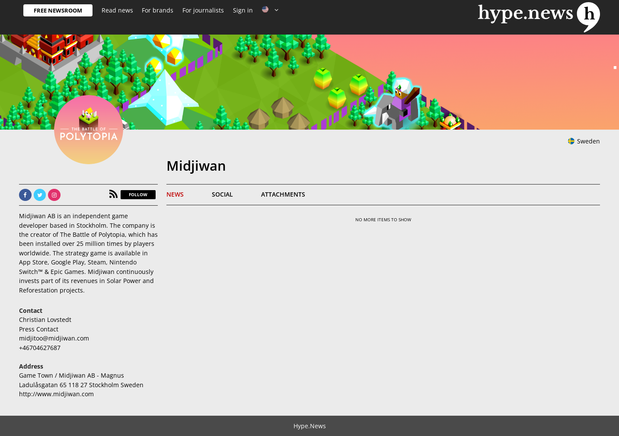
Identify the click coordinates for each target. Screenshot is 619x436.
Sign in (243, 10)
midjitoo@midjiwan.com (54, 338)
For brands (157, 10)
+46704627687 (40, 348)
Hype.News (310, 426)
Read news (117, 10)
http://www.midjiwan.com (56, 394)
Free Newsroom (58, 10)
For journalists (203, 10)
